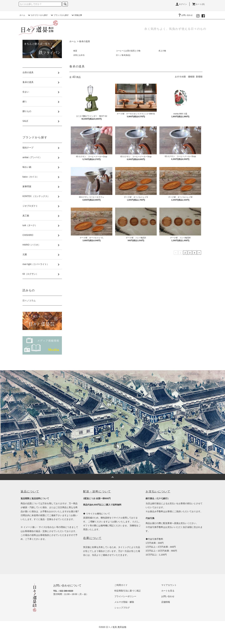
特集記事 (76, 15)
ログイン (181, 4)
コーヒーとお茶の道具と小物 (128, 51)
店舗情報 (165, 602)
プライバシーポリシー (125, 596)
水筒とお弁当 (79, 55)
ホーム (22, 15)
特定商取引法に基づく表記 (127, 590)
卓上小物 (162, 51)
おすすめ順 (180, 76)
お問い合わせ (185, 15)
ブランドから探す (59, 15)
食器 (75, 51)
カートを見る (167, 590)
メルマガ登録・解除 (124, 602)
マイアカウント (169, 585)
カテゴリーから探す (37, 15)
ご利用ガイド (121, 585)
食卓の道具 (84, 41)
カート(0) (198, 4)
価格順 (191, 76)
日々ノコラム (29, 300)
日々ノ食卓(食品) (123, 55)
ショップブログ (122, 607)
